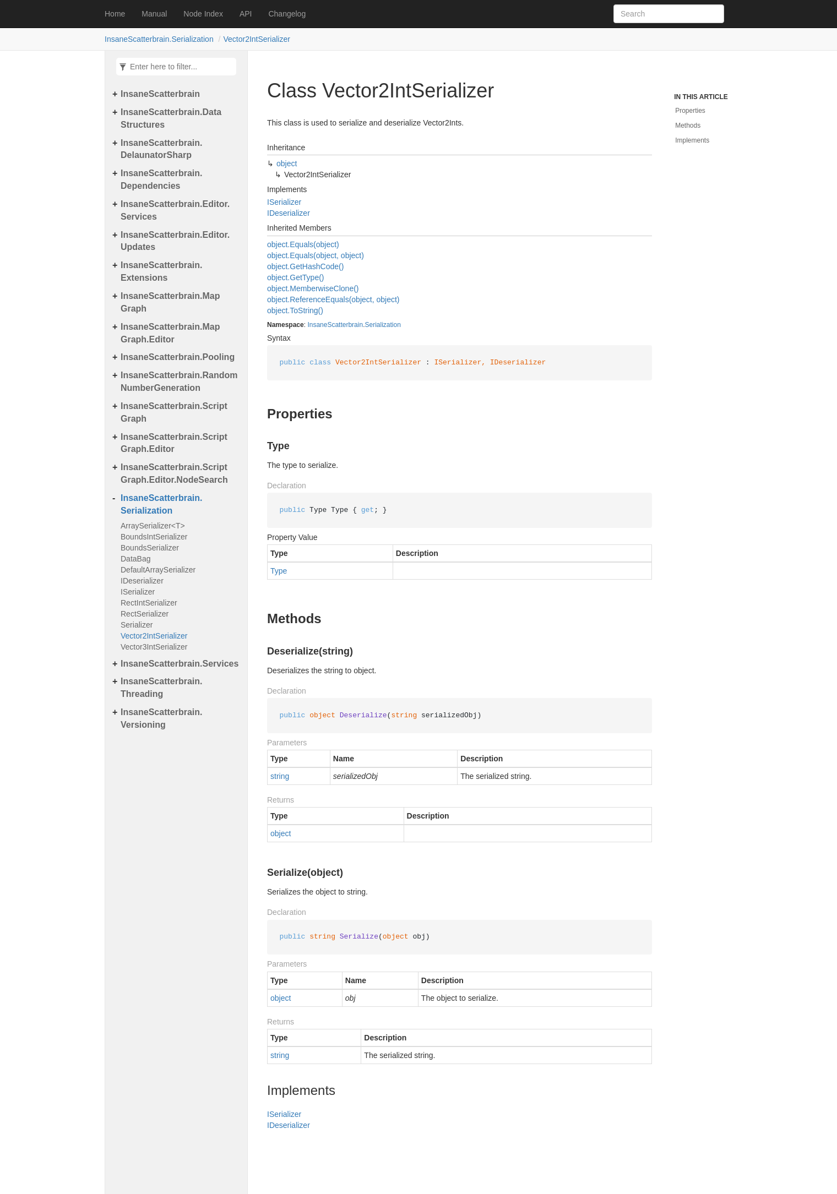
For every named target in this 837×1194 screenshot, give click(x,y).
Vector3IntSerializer (154, 646)
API (246, 13)
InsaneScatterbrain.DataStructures (171, 118)
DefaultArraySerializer (158, 569)
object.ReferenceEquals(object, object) (333, 299)
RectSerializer (145, 613)
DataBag (136, 558)
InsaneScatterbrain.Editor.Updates (175, 241)
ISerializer (138, 591)
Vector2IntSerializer (256, 39)
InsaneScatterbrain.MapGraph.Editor (170, 333)
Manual (154, 13)
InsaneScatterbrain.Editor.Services (175, 210)
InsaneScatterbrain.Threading (162, 688)
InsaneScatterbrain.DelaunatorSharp (162, 149)
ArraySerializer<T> (153, 525)
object (286, 163)
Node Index (203, 13)
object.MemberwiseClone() (313, 288)
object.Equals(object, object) (315, 255)
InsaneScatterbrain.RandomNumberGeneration (179, 381)
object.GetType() (295, 277)
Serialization (382, 325)
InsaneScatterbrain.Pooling (178, 357)
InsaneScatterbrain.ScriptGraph (174, 412)
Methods (687, 125)
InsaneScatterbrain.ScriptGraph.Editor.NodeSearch (174, 473)
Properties (690, 111)
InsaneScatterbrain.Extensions (162, 271)
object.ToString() (295, 310)
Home (115, 13)
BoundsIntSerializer (154, 536)
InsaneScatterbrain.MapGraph (170, 302)
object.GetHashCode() (305, 266)
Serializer (137, 624)
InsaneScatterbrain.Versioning (162, 718)
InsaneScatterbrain (160, 94)
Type (278, 570)
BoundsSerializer (150, 547)
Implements (692, 140)
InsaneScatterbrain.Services (179, 663)
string (279, 776)
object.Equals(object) (303, 244)
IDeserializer (142, 580)
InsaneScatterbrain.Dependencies (162, 179)
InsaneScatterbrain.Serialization (159, 39)
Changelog (287, 13)
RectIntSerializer (149, 602)
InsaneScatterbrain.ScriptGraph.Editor (174, 443)
